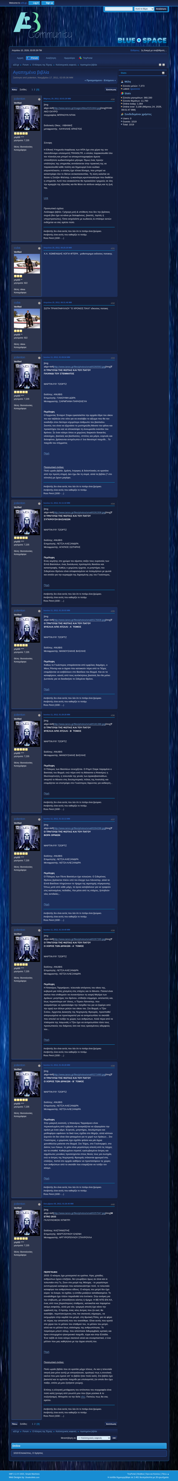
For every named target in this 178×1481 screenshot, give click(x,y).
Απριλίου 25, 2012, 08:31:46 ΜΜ (57, 302)
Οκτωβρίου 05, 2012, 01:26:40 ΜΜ (58, 1204)
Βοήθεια (140, 1474)
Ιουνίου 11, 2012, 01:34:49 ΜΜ (56, 930)
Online (16, 1445)
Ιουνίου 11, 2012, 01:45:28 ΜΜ (56, 1065)
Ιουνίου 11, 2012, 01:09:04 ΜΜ (56, 357)
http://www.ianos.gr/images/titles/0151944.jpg (77, 108)
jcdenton (19, 98)
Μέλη (128, 81)
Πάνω (14, 1424)
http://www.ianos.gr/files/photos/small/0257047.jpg (79, 1213)
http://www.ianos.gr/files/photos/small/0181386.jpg (79, 724)
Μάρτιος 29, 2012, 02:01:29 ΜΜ (57, 99)
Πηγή (46, 453)
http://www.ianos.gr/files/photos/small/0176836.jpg (79, 620)
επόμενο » (110, 80)
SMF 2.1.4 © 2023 (16, 1474)
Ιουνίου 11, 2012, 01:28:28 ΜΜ (56, 715)
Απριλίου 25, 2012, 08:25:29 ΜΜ (57, 248)
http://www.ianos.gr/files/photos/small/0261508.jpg (79, 512)
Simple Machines (32, 1474)
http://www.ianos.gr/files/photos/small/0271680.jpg (79, 1074)
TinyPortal (131, 1474)
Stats (124, 73)
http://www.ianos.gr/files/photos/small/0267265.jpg (79, 939)
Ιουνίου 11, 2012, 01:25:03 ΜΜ (56, 610)
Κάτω (14, 90)
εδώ (83, 1396)
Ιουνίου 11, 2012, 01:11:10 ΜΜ (56, 503)
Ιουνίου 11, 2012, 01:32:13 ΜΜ (56, 819)
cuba (17, 247)
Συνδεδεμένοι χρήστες (138, 114)
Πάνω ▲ (165, 1474)
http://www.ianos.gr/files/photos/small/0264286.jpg (79, 828)
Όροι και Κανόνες (153, 1474)
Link (46, 198)
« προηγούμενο (93, 80)
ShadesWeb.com (32, 1477)
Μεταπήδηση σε (68, 1438)
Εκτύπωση (111, 90)
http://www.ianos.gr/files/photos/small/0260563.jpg (79, 366)
